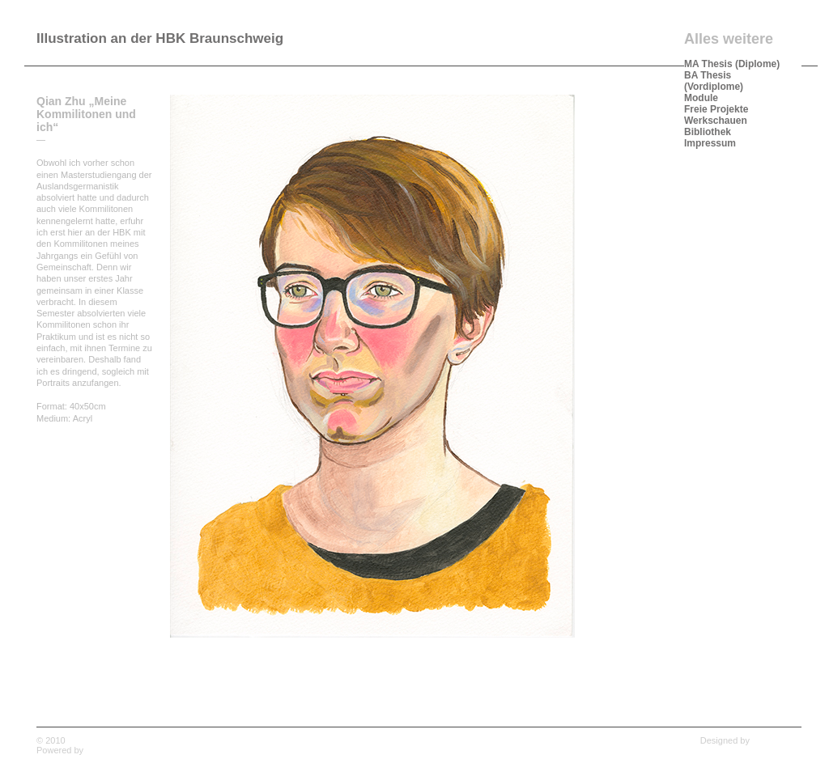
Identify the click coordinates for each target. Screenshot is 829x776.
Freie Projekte (716, 109)
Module (701, 98)
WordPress (108, 750)
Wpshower (780, 740)
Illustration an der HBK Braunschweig (159, 38)
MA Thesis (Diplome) (732, 64)
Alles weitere (728, 39)
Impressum (710, 143)
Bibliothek (707, 132)
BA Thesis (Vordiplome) (713, 81)
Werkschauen (715, 120)
